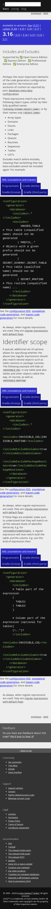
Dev (30, 25)
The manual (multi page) (19, 852)
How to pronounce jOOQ (19, 880)
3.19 (22, 28)
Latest (6, 28)
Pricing (15, 8)
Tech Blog (12, 764)
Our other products (17, 870)
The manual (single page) (19, 849)
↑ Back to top (25, 749)
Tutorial (11, 845)
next (45, 13)
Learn (6, 8)
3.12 (39, 35)
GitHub (11, 768)
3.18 (29, 28)
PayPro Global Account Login (21, 794)
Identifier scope (25, 341)
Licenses (12, 813)
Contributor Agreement (18, 826)
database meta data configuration (17, 92)
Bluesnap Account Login (19, 797)
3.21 (36, 25)
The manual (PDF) (16, 856)
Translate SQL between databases (23, 873)
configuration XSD (19, 310)
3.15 (17, 35)
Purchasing (13, 816)
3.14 (25, 35)
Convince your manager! (19, 866)
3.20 (14, 28)
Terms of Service (15, 823)
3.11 (5, 39)
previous (36, 13)
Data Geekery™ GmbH (29, 892)
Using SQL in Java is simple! (20, 863)
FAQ (10, 842)
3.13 (32, 35)
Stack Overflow (15, 771)
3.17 (36, 28)
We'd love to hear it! (22, 735)
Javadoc (11, 859)
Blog (23, 8)
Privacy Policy (14, 820)
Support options (15, 787)
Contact (11, 790)
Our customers (14, 761)
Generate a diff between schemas (23, 877)
